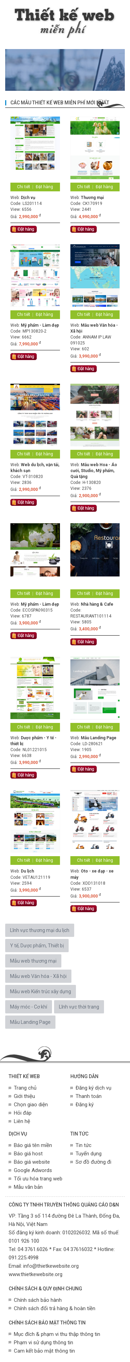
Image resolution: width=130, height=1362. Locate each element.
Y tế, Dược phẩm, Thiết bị (37, 945)
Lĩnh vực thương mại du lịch (39, 930)
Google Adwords (33, 1170)
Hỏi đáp (23, 1113)
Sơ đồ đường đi (93, 1162)
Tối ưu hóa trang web (38, 1179)
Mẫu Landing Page (30, 1022)
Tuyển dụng (89, 1153)
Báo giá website (32, 1162)
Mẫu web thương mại (33, 961)
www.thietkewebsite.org (35, 1274)
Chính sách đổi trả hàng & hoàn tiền (54, 1308)
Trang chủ (25, 1088)
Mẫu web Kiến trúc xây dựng (40, 991)
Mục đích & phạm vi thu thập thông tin (57, 1334)
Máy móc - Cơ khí (28, 1007)
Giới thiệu (24, 1096)
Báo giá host (28, 1153)
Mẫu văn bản (28, 1187)
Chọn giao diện (31, 1104)
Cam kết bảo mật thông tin (44, 1351)
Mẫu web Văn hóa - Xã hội (38, 976)
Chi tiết (23, 186)
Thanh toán (89, 1096)
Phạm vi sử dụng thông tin (43, 1342)
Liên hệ (22, 1121)
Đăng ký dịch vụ (93, 1088)
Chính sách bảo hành (38, 1300)
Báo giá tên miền (33, 1145)
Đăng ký (85, 1104)
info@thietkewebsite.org (51, 1266)
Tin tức (84, 1145)
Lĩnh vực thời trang (79, 1007)
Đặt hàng (44, 186)
